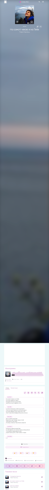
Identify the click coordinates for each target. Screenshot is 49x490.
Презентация (14, 388)
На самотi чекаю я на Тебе (17, 481)
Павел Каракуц (24, 32)
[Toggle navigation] (43, 1)
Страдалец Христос (15, 476)
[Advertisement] (24, 354)
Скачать (24, 444)
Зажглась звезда (14, 485)
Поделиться (24, 447)
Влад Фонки (8, 458)
